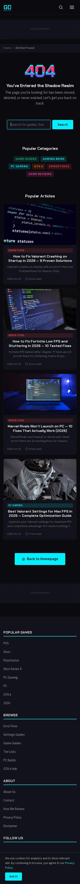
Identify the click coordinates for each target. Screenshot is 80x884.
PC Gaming (19, 166)
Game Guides (26, 159)
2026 (6, 703)
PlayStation (11, 660)
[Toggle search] (60, 7)
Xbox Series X (12, 669)
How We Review (14, 809)
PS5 (6, 643)
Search (63, 125)
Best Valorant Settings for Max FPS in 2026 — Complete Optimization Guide (40, 513)
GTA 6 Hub (10, 769)
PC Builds (9, 760)
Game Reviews (40, 174)
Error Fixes (59, 166)
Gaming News (53, 159)
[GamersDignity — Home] (7, 7)
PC (5, 686)
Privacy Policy (12, 817)
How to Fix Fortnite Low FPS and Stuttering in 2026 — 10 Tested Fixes (40, 343)
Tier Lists (9, 752)
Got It (13, 876)
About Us (9, 792)
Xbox (6, 652)
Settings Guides (14, 735)
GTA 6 (38, 166)
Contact (8, 800)
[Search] (29, 124)
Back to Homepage (40, 559)
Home (7, 48)
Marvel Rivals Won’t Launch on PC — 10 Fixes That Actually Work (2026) (40, 428)
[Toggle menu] (72, 7)
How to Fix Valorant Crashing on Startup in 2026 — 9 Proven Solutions (40, 258)
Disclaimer (10, 826)
